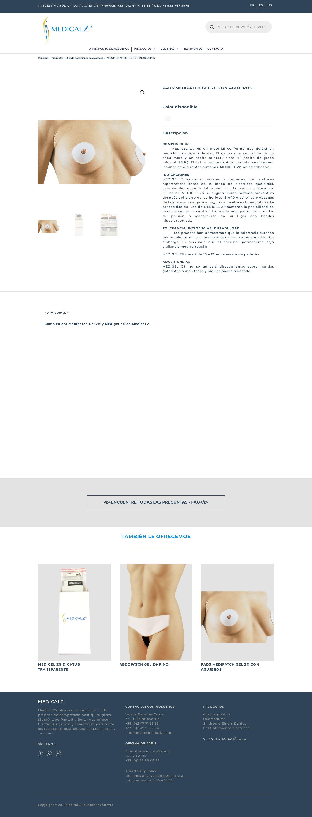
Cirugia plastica (217, 714)
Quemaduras (214, 719)
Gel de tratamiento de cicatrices (85, 58)
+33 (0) (131, 728)
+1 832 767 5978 (176, 5)
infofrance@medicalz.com (148, 733)
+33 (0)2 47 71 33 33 (134, 5)
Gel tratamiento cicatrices (226, 728)
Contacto (215, 48)
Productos (142, 48)
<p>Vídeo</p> (57, 313)
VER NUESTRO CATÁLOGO (224, 739)
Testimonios (193, 48)
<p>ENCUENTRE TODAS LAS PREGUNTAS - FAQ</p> (156, 502)
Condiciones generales (133, 805)
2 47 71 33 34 (148, 728)
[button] (142, 92)
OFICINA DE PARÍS (140, 743)
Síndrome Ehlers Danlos (224, 723)
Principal (43, 58)
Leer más (167, 48)
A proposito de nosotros (109, 48)
